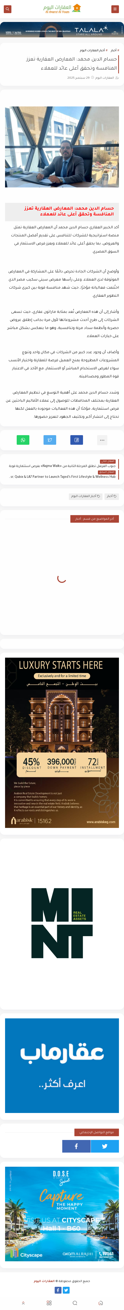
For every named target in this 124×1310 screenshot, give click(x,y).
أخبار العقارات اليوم (92, 50)
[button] (76, 440)
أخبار (113, 50)
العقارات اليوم (44, 1281)
